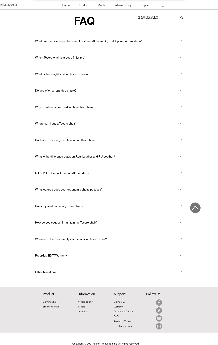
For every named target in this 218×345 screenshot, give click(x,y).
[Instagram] (159, 326)
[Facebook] (159, 302)
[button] (83, 5)
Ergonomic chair (51, 306)
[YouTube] (159, 318)
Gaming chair (50, 301)
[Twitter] (159, 310)
